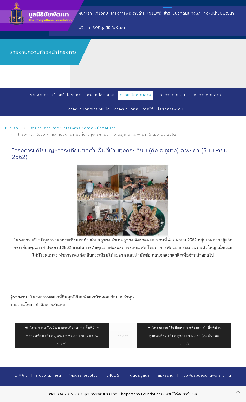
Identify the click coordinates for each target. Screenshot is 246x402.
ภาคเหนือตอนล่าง (135, 95)
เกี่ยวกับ (101, 13)
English (114, 375)
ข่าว (167, 13)
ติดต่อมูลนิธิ (140, 375)
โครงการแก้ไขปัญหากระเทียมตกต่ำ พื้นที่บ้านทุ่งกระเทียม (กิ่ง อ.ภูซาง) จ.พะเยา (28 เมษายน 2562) (62, 336)
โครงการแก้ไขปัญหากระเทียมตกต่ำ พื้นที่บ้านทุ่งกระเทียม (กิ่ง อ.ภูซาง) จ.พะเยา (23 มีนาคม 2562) (184, 336)
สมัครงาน (165, 375)
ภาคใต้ (148, 109)
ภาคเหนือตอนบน (101, 95)
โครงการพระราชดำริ (128, 13)
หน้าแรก (85, 13)
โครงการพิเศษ (170, 109)
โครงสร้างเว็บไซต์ (83, 375)
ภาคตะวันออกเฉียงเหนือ (89, 109)
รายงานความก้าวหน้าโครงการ (56, 95)
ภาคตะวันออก (126, 109)
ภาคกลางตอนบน (170, 95)
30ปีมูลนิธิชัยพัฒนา (110, 27)
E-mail (21, 375)
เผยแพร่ (154, 13)
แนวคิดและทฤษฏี (187, 13)
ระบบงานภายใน (48, 375)
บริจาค (84, 27)
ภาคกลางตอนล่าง (205, 95)
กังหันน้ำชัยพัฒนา (219, 13)
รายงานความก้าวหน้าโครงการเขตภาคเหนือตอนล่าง (73, 128)
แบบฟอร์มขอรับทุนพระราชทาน (206, 375)
